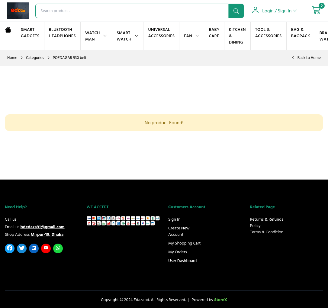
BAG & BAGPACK (300, 32)
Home (12, 57)
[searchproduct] (131, 11)
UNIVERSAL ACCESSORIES (161, 32)
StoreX (220, 299)
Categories (35, 57)
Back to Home (309, 57)
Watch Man (92, 36)
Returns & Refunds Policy (266, 222)
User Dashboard (182, 260)
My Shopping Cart (184, 243)
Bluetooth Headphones (62, 32)
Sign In (174, 219)
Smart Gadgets (30, 32)
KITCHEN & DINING (237, 35)
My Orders (177, 251)
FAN (188, 36)
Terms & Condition (267, 232)
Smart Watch (124, 36)
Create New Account (179, 231)
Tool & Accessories (268, 32)
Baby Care (214, 32)
